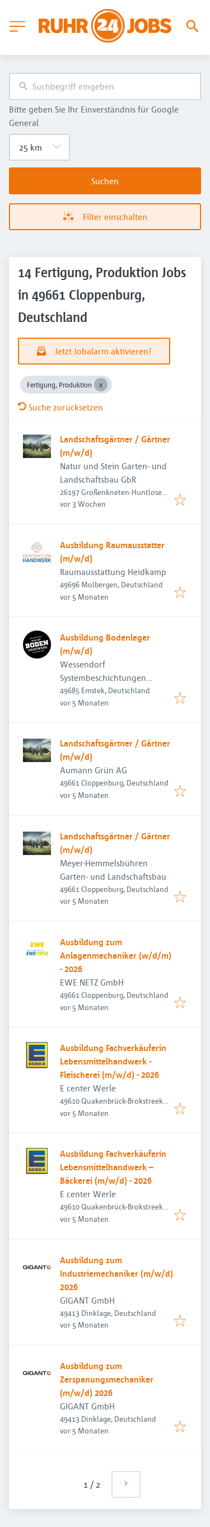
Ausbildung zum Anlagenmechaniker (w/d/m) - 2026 (115, 955)
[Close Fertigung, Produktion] (101, 384)
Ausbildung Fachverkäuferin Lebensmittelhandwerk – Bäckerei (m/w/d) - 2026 (113, 1167)
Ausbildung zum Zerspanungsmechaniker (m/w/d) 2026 (106, 1379)
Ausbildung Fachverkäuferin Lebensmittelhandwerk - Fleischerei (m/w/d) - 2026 (113, 1061)
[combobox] (105, 86)
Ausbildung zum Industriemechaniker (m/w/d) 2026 (116, 1273)
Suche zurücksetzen (60, 407)
